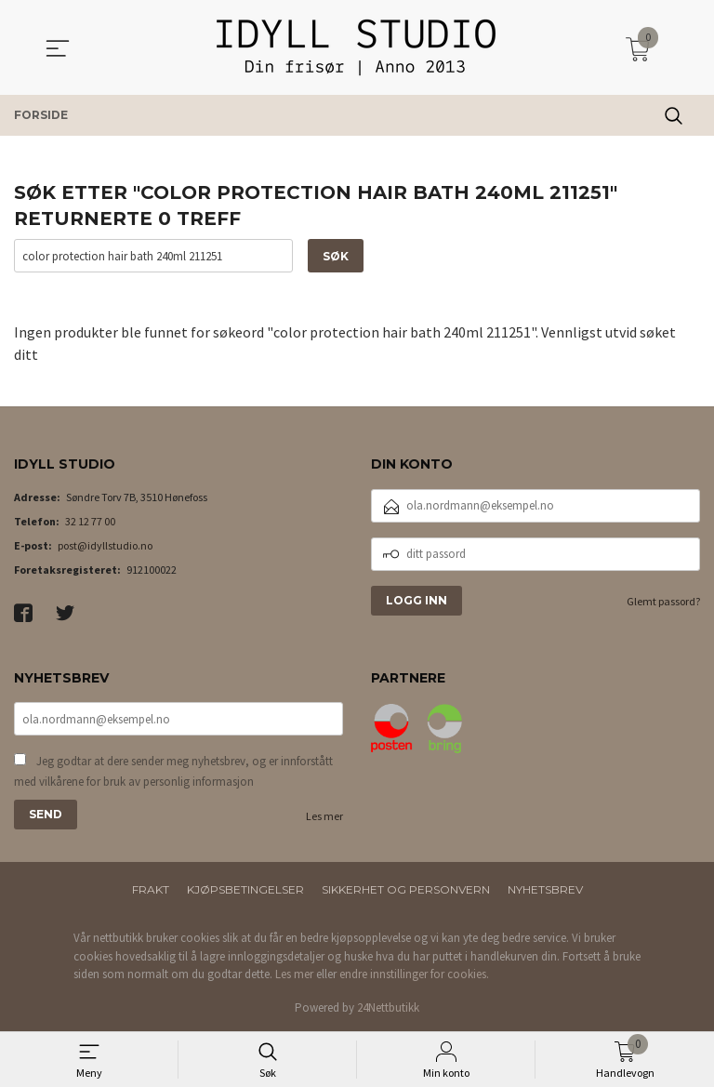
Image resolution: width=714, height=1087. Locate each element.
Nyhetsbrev (545, 889)
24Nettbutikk (388, 1007)
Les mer (324, 816)
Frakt (150, 889)
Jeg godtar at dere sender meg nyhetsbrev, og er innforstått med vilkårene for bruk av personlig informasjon (173, 771)
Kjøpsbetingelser (245, 889)
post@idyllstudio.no (105, 545)
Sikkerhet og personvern (406, 889)
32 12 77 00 (90, 521)
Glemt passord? (663, 601)
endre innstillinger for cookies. (414, 974)
